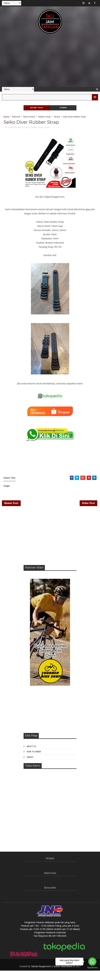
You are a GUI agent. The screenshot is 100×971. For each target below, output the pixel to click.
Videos (30, 758)
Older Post (88, 503)
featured (16, 116)
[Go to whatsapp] (92, 962)
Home (6, 116)
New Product (29, 116)
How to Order (34, 752)
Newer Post (11, 503)
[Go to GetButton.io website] (92, 968)
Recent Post (36, 108)
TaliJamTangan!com (41, 967)
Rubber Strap (44, 116)
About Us (31, 747)
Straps (63, 108)
